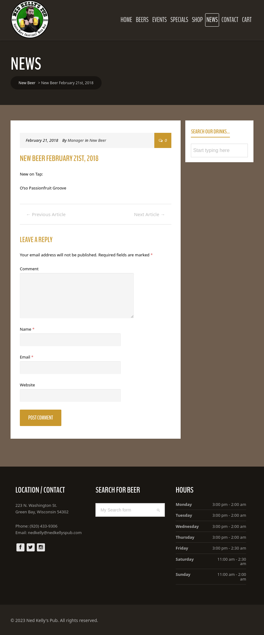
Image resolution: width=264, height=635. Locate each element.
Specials (179, 19)
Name (27, 329)
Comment (29, 269)
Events (159, 19)
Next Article (149, 214)
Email (26, 357)
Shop (197, 19)
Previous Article (46, 214)
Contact (230, 19)
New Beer (97, 140)
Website (27, 385)
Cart (247, 19)
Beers (142, 19)
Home (126, 19)
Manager (76, 140)
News (212, 19)
